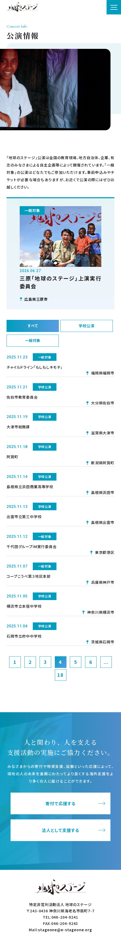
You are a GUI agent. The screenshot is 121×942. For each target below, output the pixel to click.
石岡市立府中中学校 (24, 636)
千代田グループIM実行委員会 (32, 546)
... (106, 661)
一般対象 (32, 340)
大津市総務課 (18, 426)
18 (60, 674)
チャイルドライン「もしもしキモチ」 (34, 367)
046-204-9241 (64, 917)
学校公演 (86, 325)
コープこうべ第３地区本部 (29, 576)
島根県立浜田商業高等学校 (30, 486)
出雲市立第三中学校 (24, 516)
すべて (33, 325)
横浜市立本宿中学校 (24, 606)
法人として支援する (60, 830)
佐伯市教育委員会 (22, 397)
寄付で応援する (60, 803)
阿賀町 (12, 456)
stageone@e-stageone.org (65, 929)
